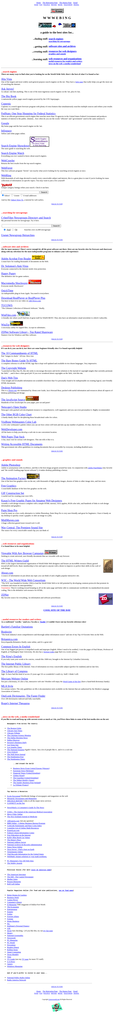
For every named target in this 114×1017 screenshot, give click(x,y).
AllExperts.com (13, 822)
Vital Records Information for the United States (25, 855)
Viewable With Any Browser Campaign (22, 553)
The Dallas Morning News (17, 738)
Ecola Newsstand (13, 797)
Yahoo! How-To (17, 200)
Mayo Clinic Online (15, 815)
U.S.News (11, 964)
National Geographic (15, 938)
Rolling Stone (12, 952)
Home (39, 3)
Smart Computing (14, 954)
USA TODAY (12, 752)
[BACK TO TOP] (57, 204)
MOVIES (54, 4)
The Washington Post (15, 757)
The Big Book (8, 96)
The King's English (11, 656)
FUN (40, 4)
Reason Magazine (14, 883)
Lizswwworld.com (54, 1002)
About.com (12, 390)
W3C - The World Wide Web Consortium (23, 580)
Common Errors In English (15, 646)
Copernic (6, 103)
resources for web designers (63, 51)
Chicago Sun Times (14, 731)
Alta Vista (6, 79)
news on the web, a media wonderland (65, 63)
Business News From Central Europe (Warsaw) (31, 769)
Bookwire (6, 631)
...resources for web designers (15, 345)
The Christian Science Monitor (19, 736)
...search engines (9, 71)
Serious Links (49, 652)
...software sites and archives (14, 246)
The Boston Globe (14, 729)
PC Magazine (12, 942)
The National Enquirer (15, 750)
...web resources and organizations (17, 543)
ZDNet (5, 594)
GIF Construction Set (12, 493)
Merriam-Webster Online (14, 678)
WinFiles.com (8, 315)
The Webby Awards (14, 864)
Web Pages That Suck (12, 436)
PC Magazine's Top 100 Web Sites (20, 862)
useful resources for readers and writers (65, 61)
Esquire (10, 914)
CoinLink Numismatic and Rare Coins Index (24, 827)
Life (8, 930)
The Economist (13, 909)
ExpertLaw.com (13, 832)
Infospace (6, 130)
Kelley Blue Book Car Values (18, 839)
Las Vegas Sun (12, 745)
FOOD (36, 4)
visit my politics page (41, 872)
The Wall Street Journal (16, 755)
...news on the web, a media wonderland (20, 716)
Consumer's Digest (14, 904)
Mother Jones (12, 881)
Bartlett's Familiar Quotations (17, 626)
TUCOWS (6, 305)
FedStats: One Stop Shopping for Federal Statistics (28, 113)
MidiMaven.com (10, 520)
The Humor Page (65, 3)
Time (9, 959)
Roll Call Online (13, 886)
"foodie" (42, 622)
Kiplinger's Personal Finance (18, 928)
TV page (25, 961)
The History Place (14, 841)
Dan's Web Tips (9, 377)
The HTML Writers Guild (15, 560)
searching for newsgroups (59, 41)
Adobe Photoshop (10, 465)
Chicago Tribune (13, 733)
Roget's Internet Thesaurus (15, 703)
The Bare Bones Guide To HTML (19, 360)
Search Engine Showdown (15, 145)
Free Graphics (8, 485)
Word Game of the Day (72, 681)
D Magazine (12, 907)
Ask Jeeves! (7, 88)
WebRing (6, 175)
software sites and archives (62, 46)
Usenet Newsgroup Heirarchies (18, 235)
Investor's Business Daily (17, 743)
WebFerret (6, 168)
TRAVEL (76, 4)
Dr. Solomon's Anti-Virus (14, 266)
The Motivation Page (50, 3)
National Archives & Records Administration (24, 846)
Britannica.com (9, 639)
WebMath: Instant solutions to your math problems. (27, 858)
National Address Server (16, 843)
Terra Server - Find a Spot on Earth (20, 851)
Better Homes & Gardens (17, 897)
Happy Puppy (8, 273)
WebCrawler (8, 160)
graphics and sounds (57, 54)
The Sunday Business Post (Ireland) (27, 783)
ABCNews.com (35, 301)
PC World (11, 945)
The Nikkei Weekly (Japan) (23, 781)
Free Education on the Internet (19, 836)
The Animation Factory (13, 478)
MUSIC (60, 4)
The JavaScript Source (13, 399)
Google (5, 123)
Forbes (9, 916)
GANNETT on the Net (16, 804)
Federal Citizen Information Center (20, 834)
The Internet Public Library (15, 663)
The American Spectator (16, 876)
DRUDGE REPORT (15, 802)
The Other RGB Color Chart (16, 414)
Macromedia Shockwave (14, 283)
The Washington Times (16, 759)
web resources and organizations (65, 58)
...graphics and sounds (12, 459)
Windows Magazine (15, 968)
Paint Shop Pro (9, 510)
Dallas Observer (13, 740)
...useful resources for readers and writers (21, 619)
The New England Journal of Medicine (22, 818)
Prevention (11, 947)
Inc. (8, 926)
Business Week (13, 900)
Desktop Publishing (11, 387)
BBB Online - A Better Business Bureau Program (26, 824)
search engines (56, 39)
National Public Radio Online (18, 980)
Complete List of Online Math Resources (23, 829)
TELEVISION (68, 4)
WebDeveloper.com (11, 429)
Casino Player (12, 902)
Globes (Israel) (19, 776)
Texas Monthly (13, 957)
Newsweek (11, 940)
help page (79, 82)
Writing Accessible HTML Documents (21, 444)
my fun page (48, 933)
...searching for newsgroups (14, 212)
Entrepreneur (12, 911)
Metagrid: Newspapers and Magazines (22, 800)
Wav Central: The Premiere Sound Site (22, 527)
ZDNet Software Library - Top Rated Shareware (27, 332)
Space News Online (14, 848)
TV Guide (11, 961)
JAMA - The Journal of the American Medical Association (29, 813)
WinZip (5, 324)
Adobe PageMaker (95, 468)
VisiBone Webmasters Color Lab (18, 421)
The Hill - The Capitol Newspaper (20, 878)
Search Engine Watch (12, 153)
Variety (10, 966)
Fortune (10, 921)
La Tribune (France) (21, 786)
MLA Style (7, 686)
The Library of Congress (14, 671)
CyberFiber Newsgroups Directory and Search (26, 217)
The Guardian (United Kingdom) (25, 779)
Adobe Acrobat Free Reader (16, 258)
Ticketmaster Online (15, 853)
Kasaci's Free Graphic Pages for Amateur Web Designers (31, 500)
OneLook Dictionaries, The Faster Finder (23, 695)
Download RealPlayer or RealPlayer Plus (23, 298)
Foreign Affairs (13, 919)
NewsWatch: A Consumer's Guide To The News (25, 809)
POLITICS (46, 4)
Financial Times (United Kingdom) (26, 774)
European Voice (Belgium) (23, 771)
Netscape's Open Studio (14, 407)
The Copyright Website (13, 368)
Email (75, 3)
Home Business (13, 923)
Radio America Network (16, 983)
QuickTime (7, 290)
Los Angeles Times (14, 748)
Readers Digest (13, 949)
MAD (9, 933)
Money (10, 935)
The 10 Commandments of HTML (19, 353)
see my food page (66, 893)
